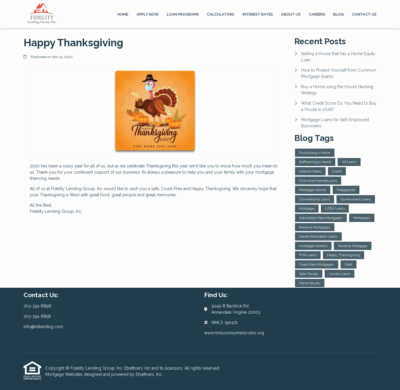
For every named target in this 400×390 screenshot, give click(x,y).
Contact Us (364, 14)
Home (122, 14)
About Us (291, 14)
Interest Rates (258, 14)
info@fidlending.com (43, 326)
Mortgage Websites (64, 374)
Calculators (220, 14)
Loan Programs (183, 14)
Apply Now (147, 14)
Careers (317, 14)
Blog (338, 14)
